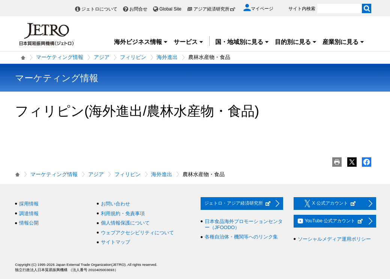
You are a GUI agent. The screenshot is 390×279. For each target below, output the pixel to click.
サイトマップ (115, 242)
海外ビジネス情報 (141, 42)
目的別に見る (296, 42)
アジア (102, 57)
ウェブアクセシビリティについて (137, 232)
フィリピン (133, 57)
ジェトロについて (99, 9)
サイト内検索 (301, 8)
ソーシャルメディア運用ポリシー (334, 239)
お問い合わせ (115, 204)
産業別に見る (343, 42)
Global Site (170, 9)
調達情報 (29, 213)
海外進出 (167, 57)
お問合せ (138, 9)
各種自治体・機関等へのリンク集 (241, 237)
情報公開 (29, 223)
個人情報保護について (125, 223)
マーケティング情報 (59, 57)
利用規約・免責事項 (123, 213)
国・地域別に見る (242, 42)
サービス (189, 42)
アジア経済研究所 (215, 9)
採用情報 (29, 204)
